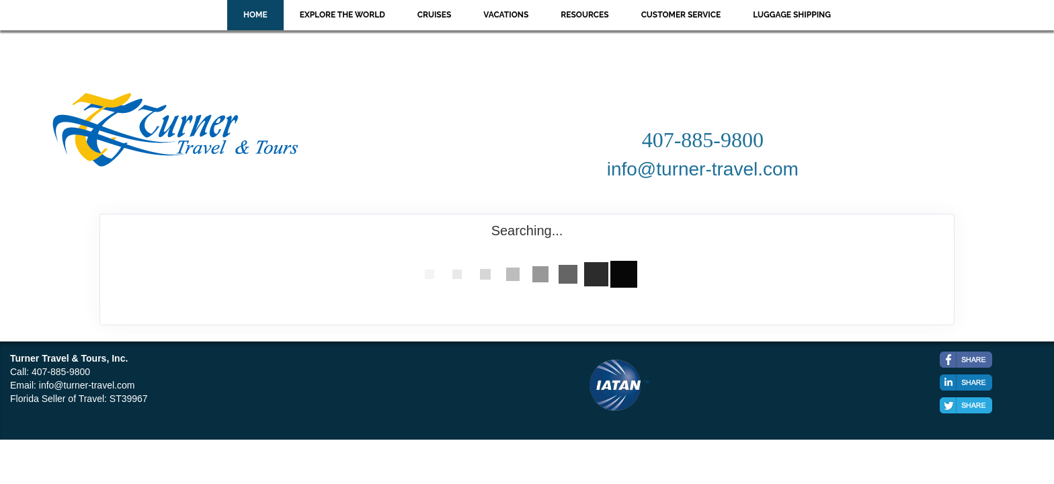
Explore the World (342, 14)
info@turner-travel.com (87, 385)
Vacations (505, 14)
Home (255, 14)
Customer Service (681, 14)
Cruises (434, 14)
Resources (584, 14)
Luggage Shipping (792, 14)
